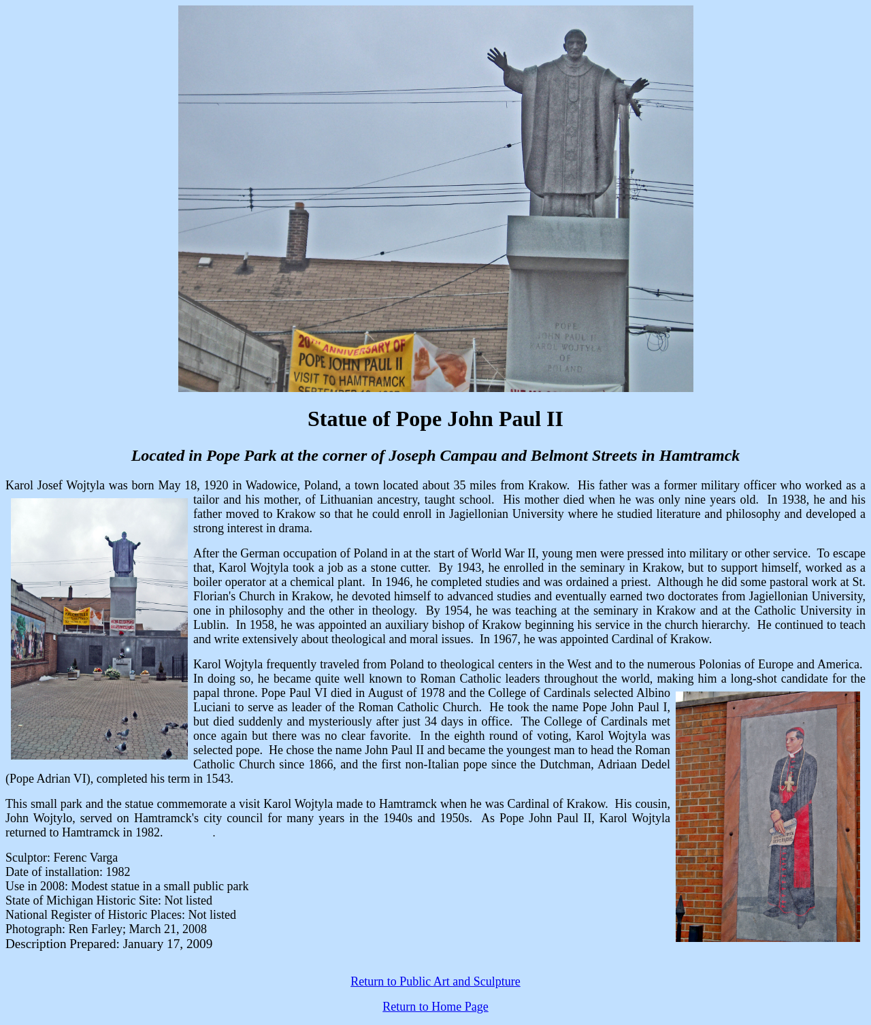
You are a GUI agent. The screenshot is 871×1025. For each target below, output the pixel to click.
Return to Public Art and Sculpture (435, 981)
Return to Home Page (435, 1006)
